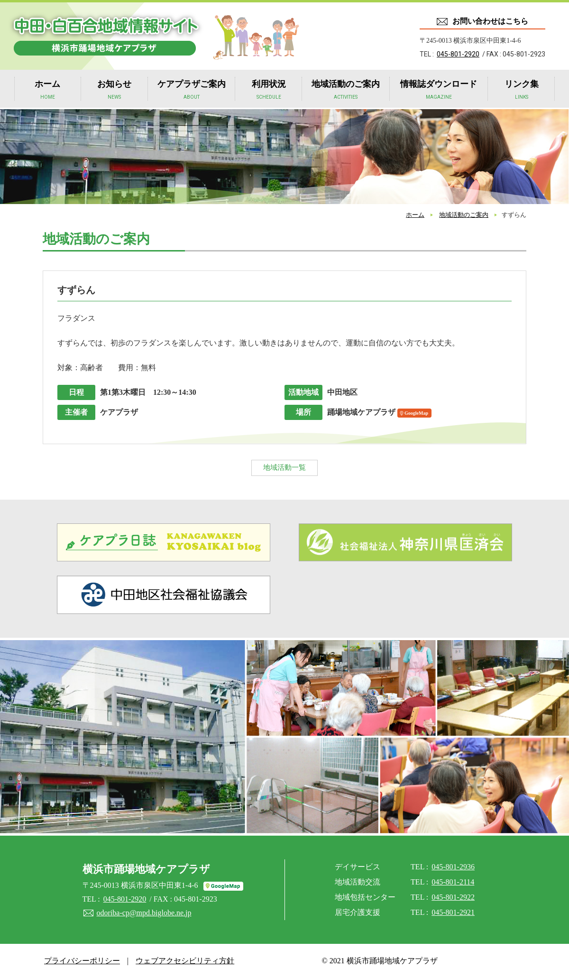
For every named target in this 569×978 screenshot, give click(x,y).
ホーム (47, 90)
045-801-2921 (453, 912)
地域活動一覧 (284, 467)
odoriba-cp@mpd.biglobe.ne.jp (144, 913)
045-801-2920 (458, 54)
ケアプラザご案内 (191, 90)
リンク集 (522, 90)
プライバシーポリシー (82, 961)
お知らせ (114, 90)
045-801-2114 (452, 882)
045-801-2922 (453, 897)
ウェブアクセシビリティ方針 (185, 961)
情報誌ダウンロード (438, 90)
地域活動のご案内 (346, 90)
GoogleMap (416, 413)
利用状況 (269, 90)
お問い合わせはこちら (490, 21)
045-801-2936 (453, 867)
